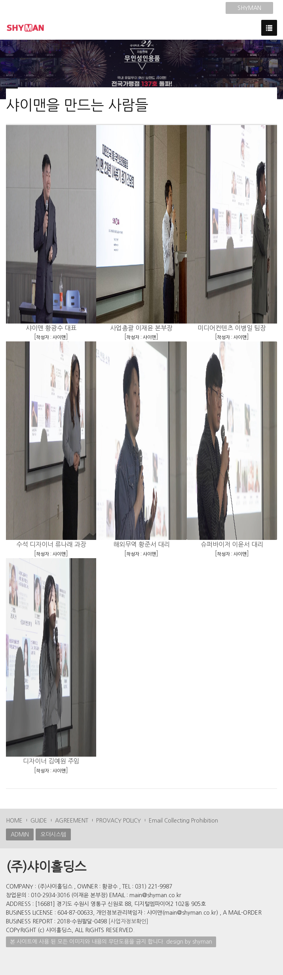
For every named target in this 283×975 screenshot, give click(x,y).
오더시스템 (53, 834)
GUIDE (38, 820)
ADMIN (20, 834)
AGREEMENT (71, 820)
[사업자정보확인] (128, 921)
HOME (14, 820)
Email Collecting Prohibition (183, 820)
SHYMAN (249, 8)
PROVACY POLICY (118, 820)
